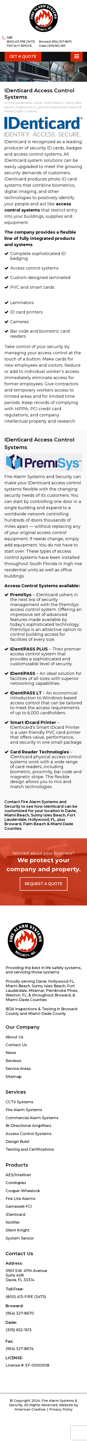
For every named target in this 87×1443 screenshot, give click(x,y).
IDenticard (15, 1214)
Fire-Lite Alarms (20, 1198)
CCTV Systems (19, 1102)
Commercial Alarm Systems (32, 1118)
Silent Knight (17, 1230)
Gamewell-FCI (19, 1206)
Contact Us (16, 1045)
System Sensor (20, 1238)
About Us (14, 1037)
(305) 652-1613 (56, 45)
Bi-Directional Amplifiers (28, 1126)
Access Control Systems (29, 1134)
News (11, 1053)
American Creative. (30, 1409)
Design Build (17, 1141)
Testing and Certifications (30, 1149)
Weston (13, 995)
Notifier (13, 1222)
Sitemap (14, 1076)
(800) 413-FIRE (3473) (21, 41)
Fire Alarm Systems (24, 1110)
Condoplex (16, 1183)
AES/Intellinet (18, 1175)
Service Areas (18, 1068)
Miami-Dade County (47, 1013)
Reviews (13, 1061)
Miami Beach (18, 986)
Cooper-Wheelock (23, 1191)
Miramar (36, 990)
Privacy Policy (61, 1409)
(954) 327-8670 (62, 41)
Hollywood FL (61, 981)
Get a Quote (23, 56)
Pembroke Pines (61, 990)
